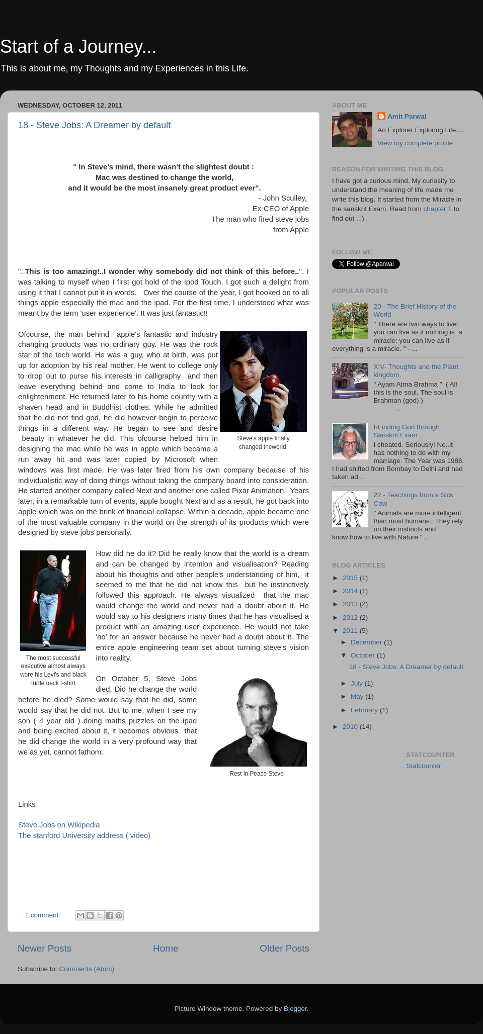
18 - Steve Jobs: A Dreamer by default (94, 125)
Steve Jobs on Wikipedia (59, 825)
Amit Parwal (406, 116)
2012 (351, 617)
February (365, 710)
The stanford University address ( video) (84, 835)
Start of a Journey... (78, 46)
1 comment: (43, 915)
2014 (351, 591)
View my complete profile (415, 143)
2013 (351, 604)
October (364, 655)
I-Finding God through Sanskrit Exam (406, 431)
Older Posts (284, 948)
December (367, 642)
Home (165, 948)
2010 (351, 726)
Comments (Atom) (87, 969)
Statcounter (424, 766)
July (358, 683)
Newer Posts (44, 948)
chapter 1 (439, 209)
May (358, 696)
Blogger (295, 1008)
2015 (351, 578)
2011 (351, 630)
